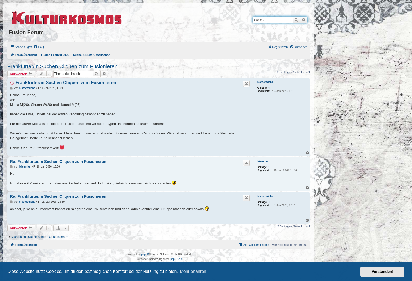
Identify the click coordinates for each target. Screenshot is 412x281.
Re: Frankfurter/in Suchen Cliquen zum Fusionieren (58, 161)
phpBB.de (176, 259)
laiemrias (262, 161)
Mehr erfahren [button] (193, 271)
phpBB (145, 254)
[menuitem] (38, 47)
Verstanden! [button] (382, 271)
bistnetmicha (265, 82)
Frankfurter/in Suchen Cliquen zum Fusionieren (62, 66)
